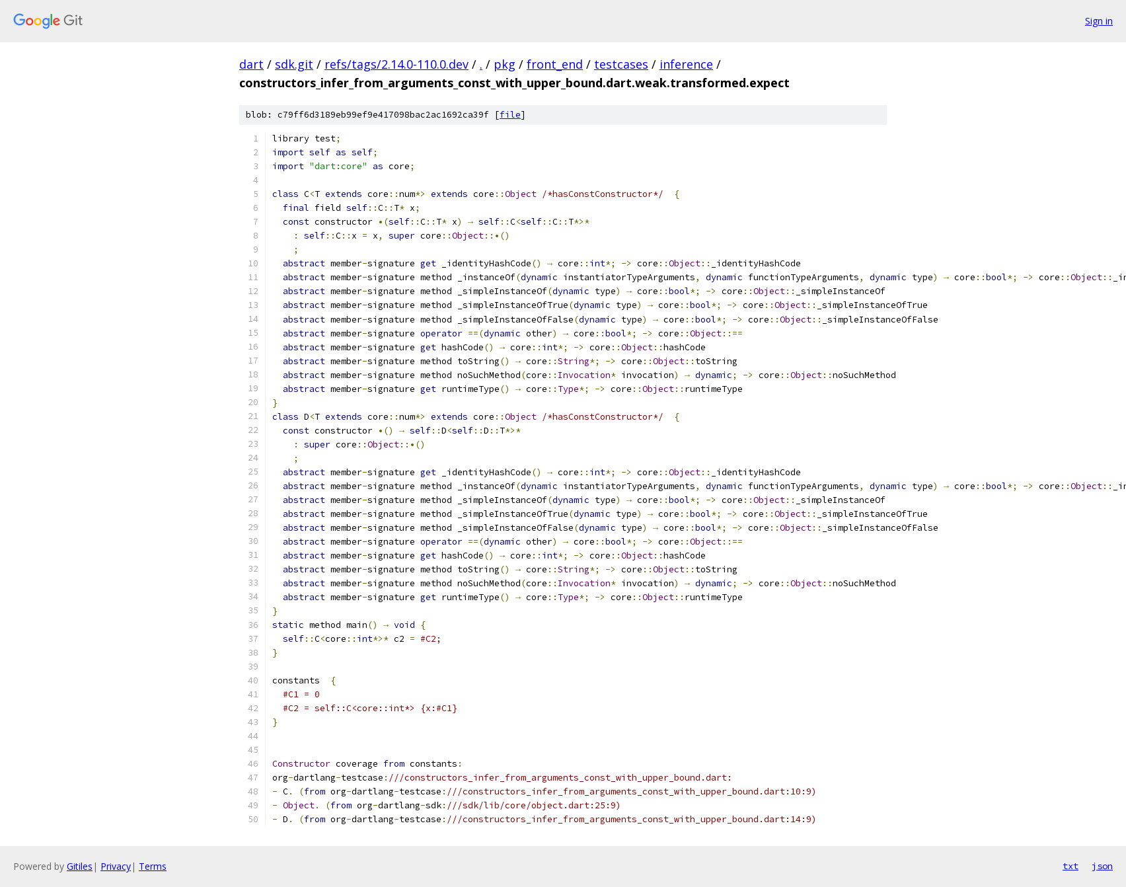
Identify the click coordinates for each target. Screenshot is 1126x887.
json (1102, 866)
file (510, 114)
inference (686, 64)
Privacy (115, 866)
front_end (555, 64)
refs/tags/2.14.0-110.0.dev (396, 64)
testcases (621, 64)
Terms (153, 866)
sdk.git (294, 64)
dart (251, 64)
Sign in (1099, 21)
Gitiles (80, 866)
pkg (504, 64)
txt (1070, 866)
